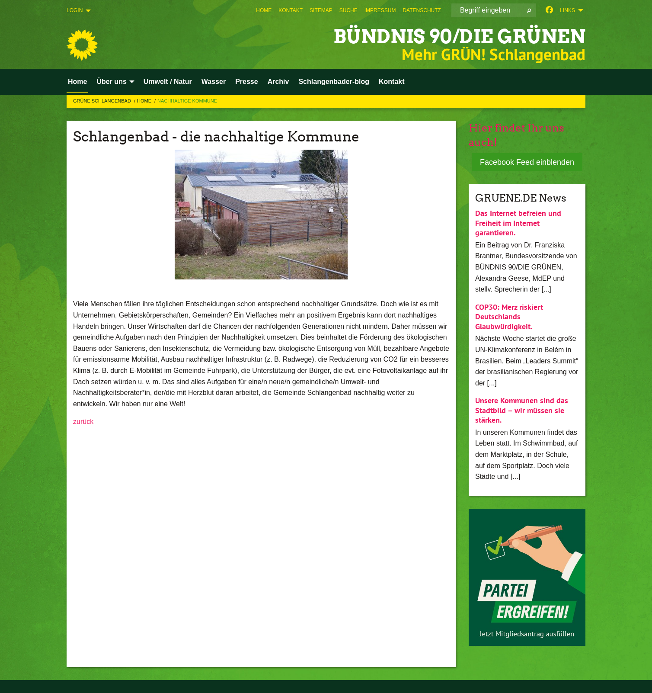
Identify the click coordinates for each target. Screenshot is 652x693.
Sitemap (321, 10)
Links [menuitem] (567, 10)
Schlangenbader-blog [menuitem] (333, 81)
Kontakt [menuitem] (392, 81)
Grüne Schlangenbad (102, 100)
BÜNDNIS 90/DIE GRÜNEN (459, 36)
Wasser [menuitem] (213, 81)
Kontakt (290, 10)
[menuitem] (264, 10)
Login (75, 10)
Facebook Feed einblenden (527, 162)
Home (264, 10)
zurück (83, 421)
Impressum (380, 10)
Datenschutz (422, 10)
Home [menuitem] (77, 81)
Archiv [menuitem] (278, 81)
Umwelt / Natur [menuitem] (168, 81)
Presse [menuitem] (246, 81)
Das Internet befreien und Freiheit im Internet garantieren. (518, 222)
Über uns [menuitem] (111, 81)
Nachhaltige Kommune (187, 100)
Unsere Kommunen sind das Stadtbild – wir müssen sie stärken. (521, 410)
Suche (348, 10)
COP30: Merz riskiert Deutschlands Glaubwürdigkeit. (509, 316)
